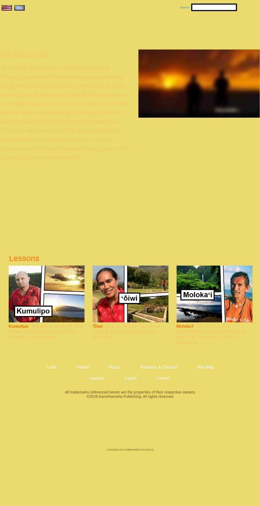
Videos (181, 27)
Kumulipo (19, 326)
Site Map (205, 367)
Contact (162, 378)
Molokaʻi (185, 326)
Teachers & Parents (227, 27)
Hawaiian (97, 378)
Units (122, 27)
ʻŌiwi (98, 326)
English (130, 378)
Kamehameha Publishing (130, 427)
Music (156, 27)
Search (185, 7)
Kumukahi (47, 34)
